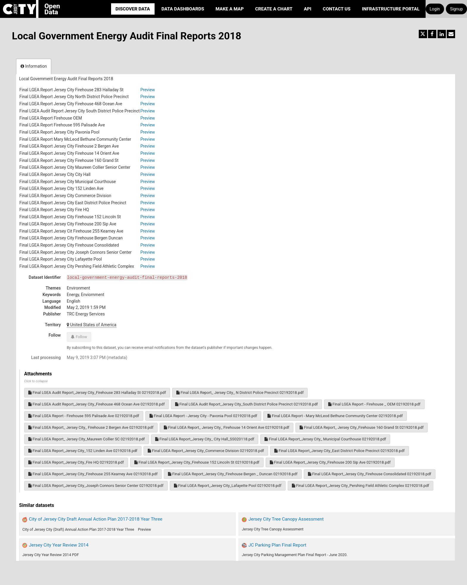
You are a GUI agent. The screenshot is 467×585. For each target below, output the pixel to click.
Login (435, 9)
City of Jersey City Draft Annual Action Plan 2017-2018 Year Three (95, 519)
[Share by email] (451, 34)
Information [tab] (34, 66)
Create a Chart (273, 9)
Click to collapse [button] (36, 381)
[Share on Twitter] (423, 34)
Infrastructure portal (390, 9)
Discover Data (133, 9)
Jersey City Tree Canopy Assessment (286, 519)
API (307, 9)
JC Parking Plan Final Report (277, 545)
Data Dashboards (182, 9)
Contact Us (337, 9)
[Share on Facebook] (432, 34)
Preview (147, 89)
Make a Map (230, 9)
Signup (456, 9)
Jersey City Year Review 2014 (58, 545)
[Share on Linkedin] (442, 34)
